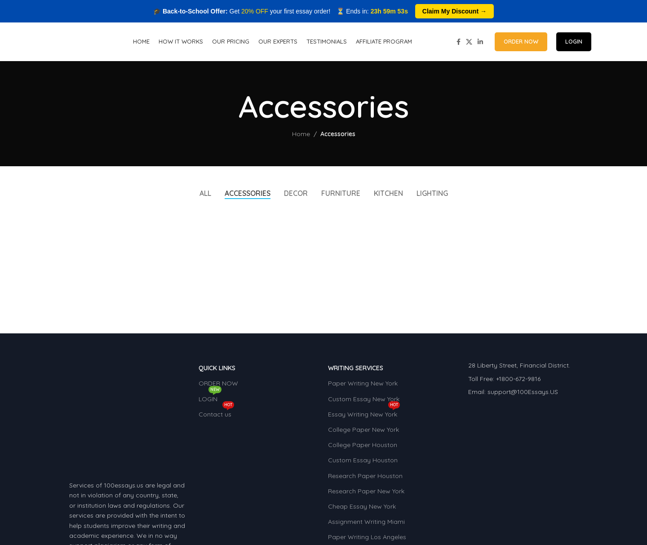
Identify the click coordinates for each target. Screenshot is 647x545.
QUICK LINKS (217, 370)
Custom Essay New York (363, 401)
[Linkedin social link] (480, 43)
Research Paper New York (366, 493)
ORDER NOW (521, 42)
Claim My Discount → (454, 11)
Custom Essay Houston (363, 462)
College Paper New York (363, 432)
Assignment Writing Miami (366, 524)
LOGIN (573, 42)
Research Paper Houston (365, 478)
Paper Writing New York (363, 385)
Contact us (216, 414)
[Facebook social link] (458, 43)
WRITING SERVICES (355, 370)
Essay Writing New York (364, 414)
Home (301, 136)
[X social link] (469, 43)
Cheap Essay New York (362, 509)
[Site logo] (74, 42)
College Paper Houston (362, 447)
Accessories (337, 136)
